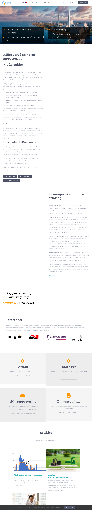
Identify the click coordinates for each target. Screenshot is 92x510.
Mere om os (52, 275)
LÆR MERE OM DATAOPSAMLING (69, 412)
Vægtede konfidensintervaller (58, 476)
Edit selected (58, 507)
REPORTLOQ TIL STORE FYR (69, 378)
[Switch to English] (23, 3)
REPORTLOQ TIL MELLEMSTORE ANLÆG (23, 413)
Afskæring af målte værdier (28, 475)
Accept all (69, 507)
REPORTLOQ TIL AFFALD (23, 375)
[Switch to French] (26, 3)
